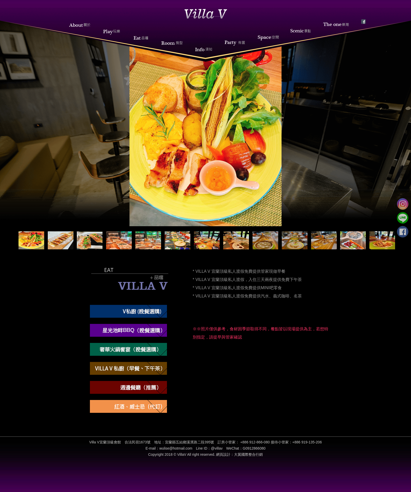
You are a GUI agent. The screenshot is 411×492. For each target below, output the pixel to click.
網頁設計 (223, 454)
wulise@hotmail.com (175, 448)
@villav (216, 448)
